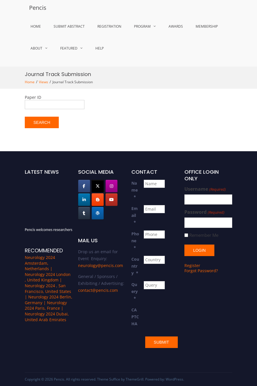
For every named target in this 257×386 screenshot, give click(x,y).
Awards (176, 26)
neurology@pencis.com (100, 265)
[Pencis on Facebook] (84, 186)
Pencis (37, 8)
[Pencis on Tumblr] (84, 213)
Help (99, 48)
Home (36, 26)
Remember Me (203, 235)
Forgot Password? (201, 270)
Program (142, 26)
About (36, 48)
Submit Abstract (69, 26)
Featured (69, 48)
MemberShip (207, 26)
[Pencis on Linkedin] (84, 199)
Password (204, 212)
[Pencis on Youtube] (111, 199)
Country (135, 266)
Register (192, 265)
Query (134, 291)
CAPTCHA (135, 316)
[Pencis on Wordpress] (98, 213)
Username (205, 189)
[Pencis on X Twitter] (98, 186)
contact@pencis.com (98, 290)
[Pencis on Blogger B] (98, 199)
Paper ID (33, 97)
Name (134, 190)
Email (134, 215)
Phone (135, 240)
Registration (109, 26)
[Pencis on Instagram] (111, 186)
